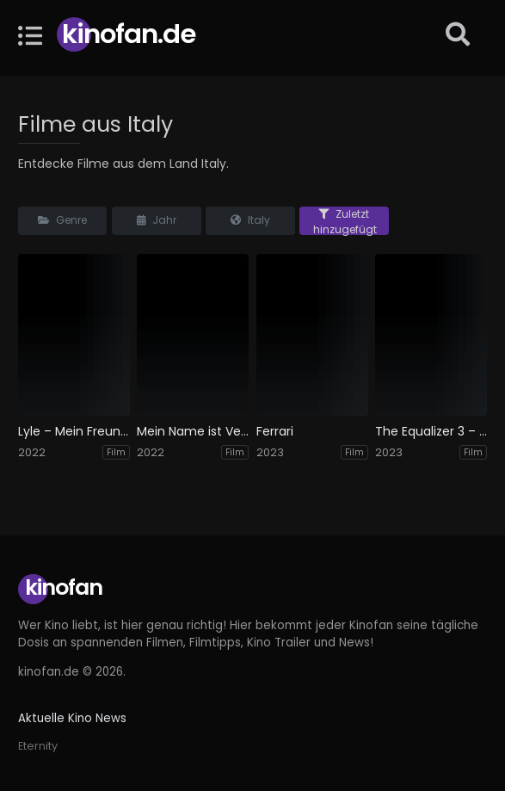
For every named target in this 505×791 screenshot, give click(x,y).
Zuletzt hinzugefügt (345, 221)
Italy (250, 220)
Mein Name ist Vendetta (193, 431)
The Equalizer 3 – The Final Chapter (431, 431)
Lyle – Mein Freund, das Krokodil (74, 431)
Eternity (38, 745)
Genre (62, 220)
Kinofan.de (128, 34)
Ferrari (274, 431)
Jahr (156, 220)
